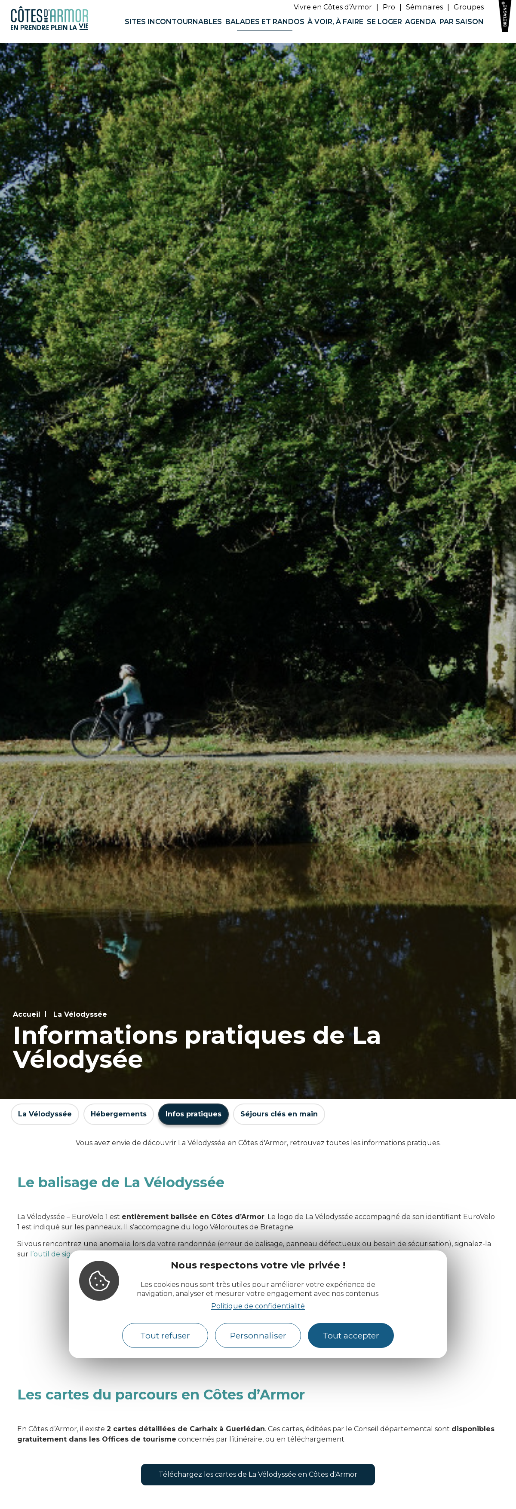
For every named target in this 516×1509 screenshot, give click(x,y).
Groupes (469, 7)
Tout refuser (165, 1335)
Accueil (26, 1014)
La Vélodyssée (80, 1014)
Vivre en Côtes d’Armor (333, 7)
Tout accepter (350, 1335)
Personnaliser (258, 1335)
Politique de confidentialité (258, 1306)
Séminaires (424, 7)
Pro (389, 7)
